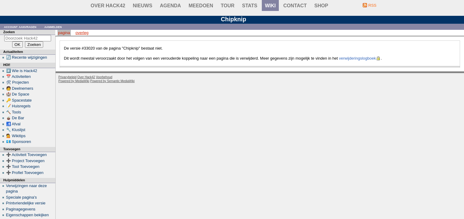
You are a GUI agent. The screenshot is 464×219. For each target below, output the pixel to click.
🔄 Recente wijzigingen (26, 57)
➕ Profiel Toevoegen (24, 172)
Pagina (64, 32)
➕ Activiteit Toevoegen (26, 154)
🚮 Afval (13, 124)
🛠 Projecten (17, 82)
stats (249, 5)
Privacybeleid (67, 77)
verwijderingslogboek (357, 58)
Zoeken (9, 32)
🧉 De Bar (15, 118)
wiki (270, 5)
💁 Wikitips (16, 136)
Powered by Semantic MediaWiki (112, 81)
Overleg (81, 32)
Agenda (170, 5)
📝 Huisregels (18, 106)
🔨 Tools (13, 112)
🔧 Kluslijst (16, 129)
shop (321, 5)
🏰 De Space (17, 94)
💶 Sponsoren (18, 141)
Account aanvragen (20, 26)
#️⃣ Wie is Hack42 (21, 70)
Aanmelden (53, 26)
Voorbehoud (104, 77)
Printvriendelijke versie (26, 203)
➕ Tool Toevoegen (23, 166)
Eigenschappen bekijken (27, 215)
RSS (372, 5)
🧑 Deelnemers (19, 88)
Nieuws (142, 5)
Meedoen (201, 5)
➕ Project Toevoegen (25, 160)
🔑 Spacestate (19, 100)
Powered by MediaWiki (73, 81)
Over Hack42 (108, 5)
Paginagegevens (21, 209)
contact (295, 5)
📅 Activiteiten (18, 76)
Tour (227, 5)
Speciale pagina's (21, 197)
